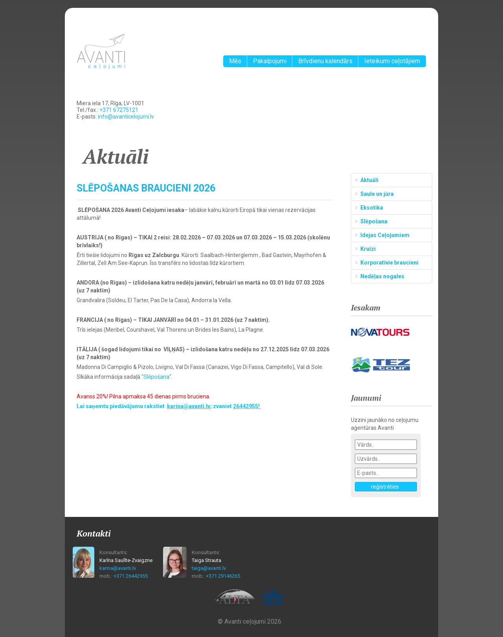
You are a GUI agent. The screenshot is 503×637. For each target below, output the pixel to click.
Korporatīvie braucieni (389, 262)
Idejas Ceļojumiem (384, 235)
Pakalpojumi (269, 61)
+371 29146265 (223, 576)
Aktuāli (369, 180)
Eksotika (371, 207)
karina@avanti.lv (117, 568)
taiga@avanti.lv (209, 568)
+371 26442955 (131, 576)
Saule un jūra (377, 194)
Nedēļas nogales (382, 276)
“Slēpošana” (156, 377)
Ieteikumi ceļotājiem (392, 61)
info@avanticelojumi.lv (126, 116)
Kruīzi (368, 249)
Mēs (235, 61)
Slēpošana (373, 221)
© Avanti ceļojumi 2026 (249, 621)
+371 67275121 (118, 110)
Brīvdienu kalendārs (325, 61)
